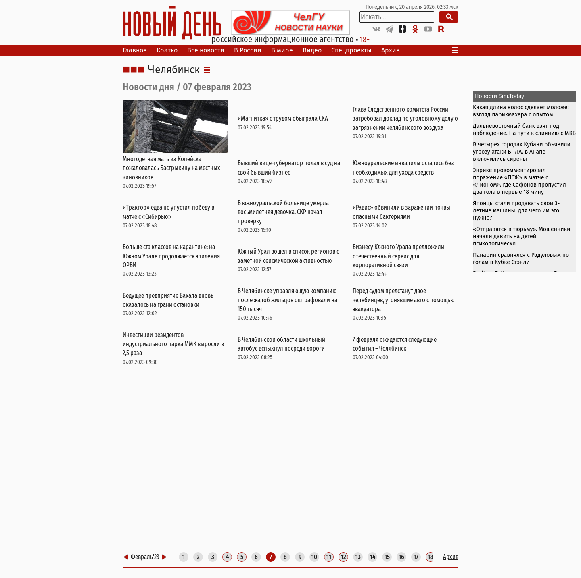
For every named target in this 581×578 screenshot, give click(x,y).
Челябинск (174, 70)
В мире (282, 50)
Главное (135, 50)
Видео (312, 50)
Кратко (167, 50)
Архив (390, 50)
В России (247, 50)
